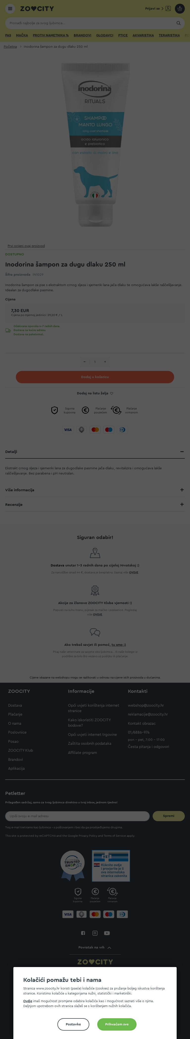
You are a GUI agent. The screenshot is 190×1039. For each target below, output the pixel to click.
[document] (97, 1005)
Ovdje (27, 1001)
